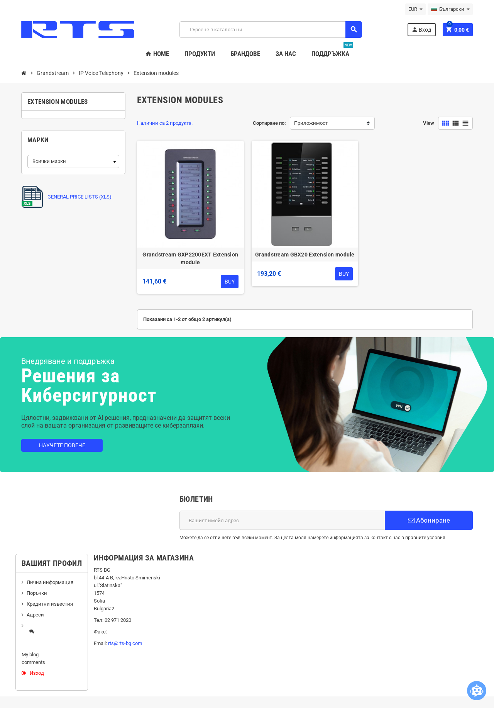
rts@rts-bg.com (125, 643)
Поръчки (37, 593)
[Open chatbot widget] (476, 690)
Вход (421, 29)
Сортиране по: (269, 123)
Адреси (35, 615)
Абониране (429, 520)
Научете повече (62, 445)
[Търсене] (270, 29)
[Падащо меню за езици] (450, 9)
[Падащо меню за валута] (415, 9)
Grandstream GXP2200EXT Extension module (190, 258)
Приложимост (311, 123)
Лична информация (50, 582)
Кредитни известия (50, 604)
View (428, 123)
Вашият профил (52, 563)
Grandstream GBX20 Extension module (305, 254)
